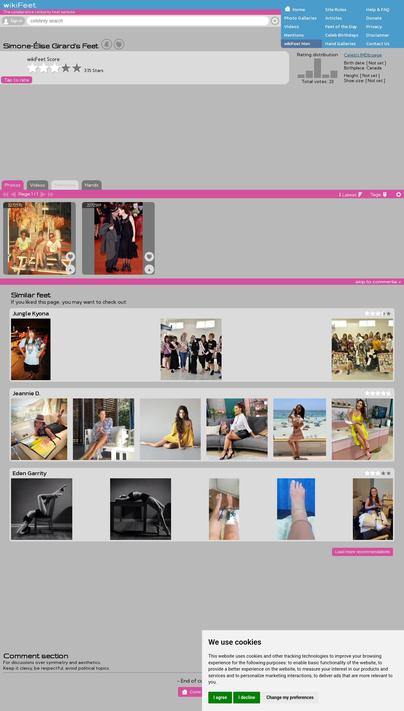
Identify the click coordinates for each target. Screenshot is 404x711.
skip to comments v (378, 281)
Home (299, 9)
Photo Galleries (300, 18)
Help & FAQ (377, 9)
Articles (333, 18)
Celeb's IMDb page (363, 54)
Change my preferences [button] (289, 697)
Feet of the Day (341, 26)
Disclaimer (377, 35)
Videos (291, 26)
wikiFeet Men (297, 43)
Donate (374, 18)
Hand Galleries (340, 43)
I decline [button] (246, 697)
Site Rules (335, 9)
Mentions (294, 35)
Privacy (374, 26)
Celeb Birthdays (341, 35)
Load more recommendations (362, 551)
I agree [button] (220, 697)
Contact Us (377, 43)
